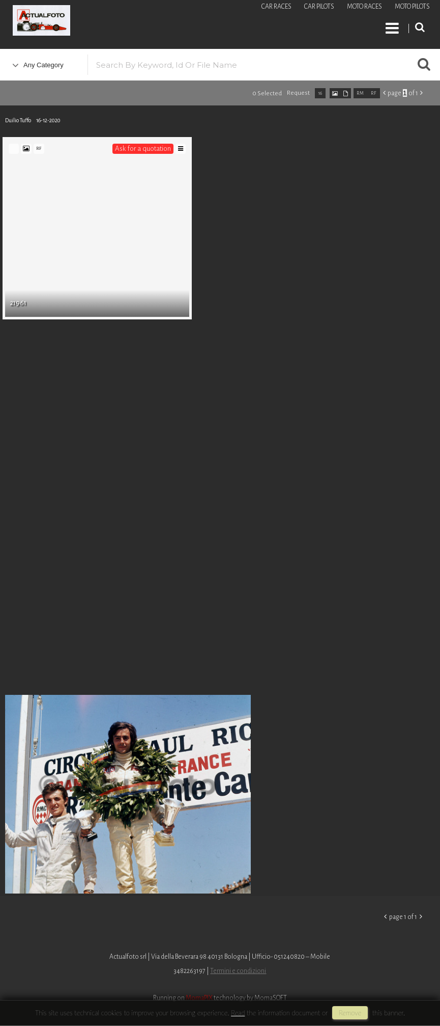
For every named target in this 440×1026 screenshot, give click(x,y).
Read (238, 1013)
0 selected (267, 93)
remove (350, 1013)
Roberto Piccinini (122, 22)
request (298, 93)
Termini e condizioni (238, 971)
